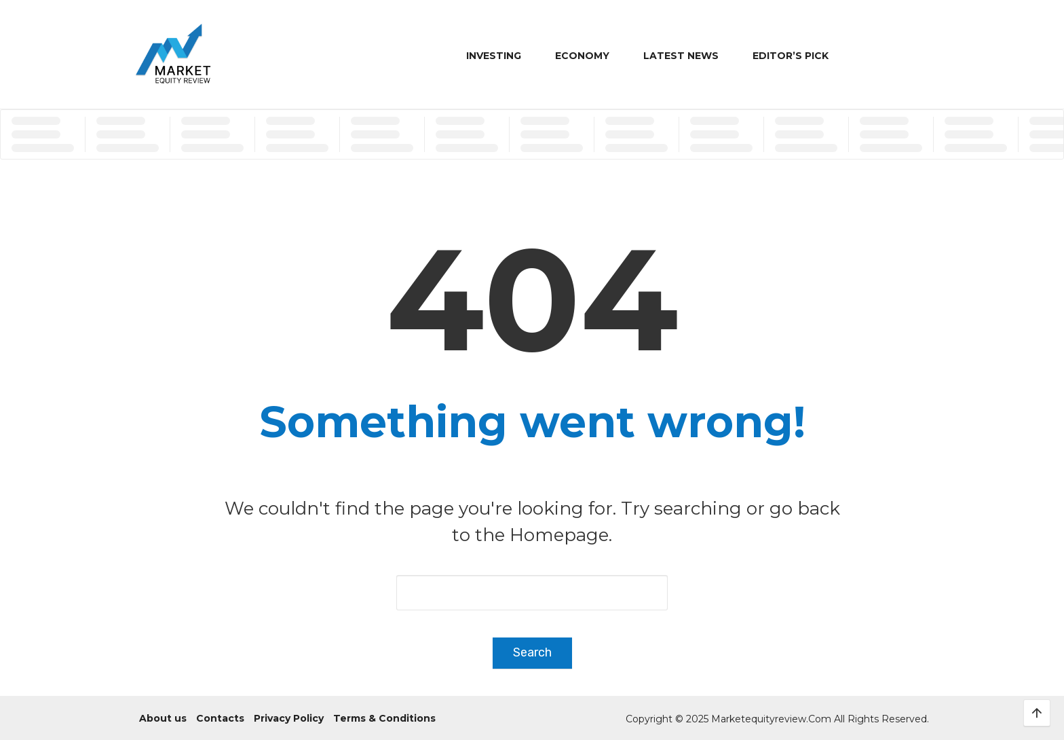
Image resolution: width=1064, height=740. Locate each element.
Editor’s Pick (791, 56)
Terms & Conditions (384, 718)
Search (532, 652)
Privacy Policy (289, 718)
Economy (582, 56)
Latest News (681, 56)
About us (163, 718)
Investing (493, 56)
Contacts (220, 718)
